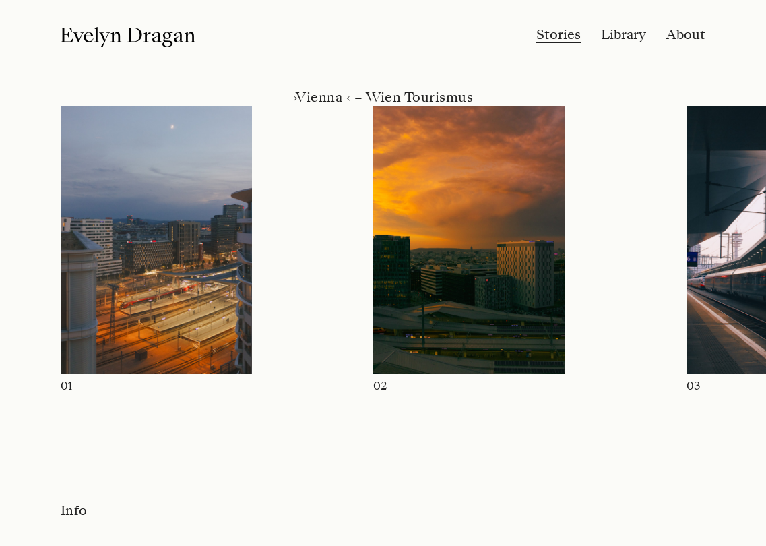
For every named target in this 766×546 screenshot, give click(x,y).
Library (623, 35)
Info (74, 511)
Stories (558, 35)
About (685, 35)
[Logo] (128, 37)
